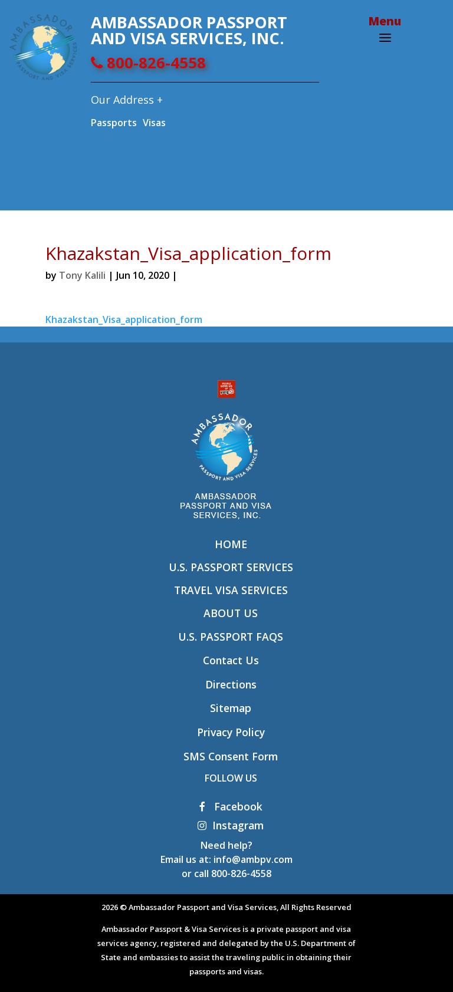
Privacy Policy (231, 732)
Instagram (231, 825)
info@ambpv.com (253, 859)
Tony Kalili (82, 275)
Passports (114, 122)
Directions (231, 684)
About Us (230, 613)
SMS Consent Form (230, 756)
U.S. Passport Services (231, 567)
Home (231, 544)
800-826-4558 (148, 62)
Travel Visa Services (231, 590)
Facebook (230, 806)
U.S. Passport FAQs (230, 637)
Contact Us (231, 660)
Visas (154, 122)
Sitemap (230, 708)
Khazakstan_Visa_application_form (123, 319)
